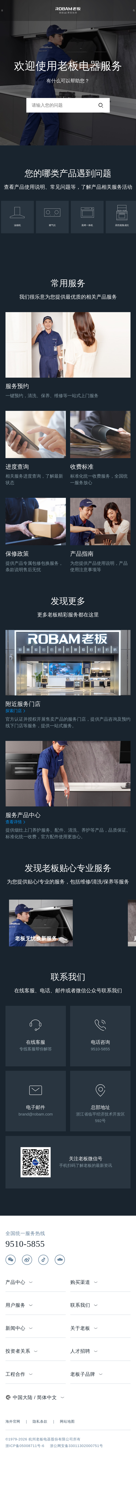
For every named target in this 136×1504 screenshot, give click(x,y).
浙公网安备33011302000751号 (76, 1481)
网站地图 (67, 1457)
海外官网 (12, 1457)
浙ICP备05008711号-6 (24, 1481)
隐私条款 (40, 1457)
